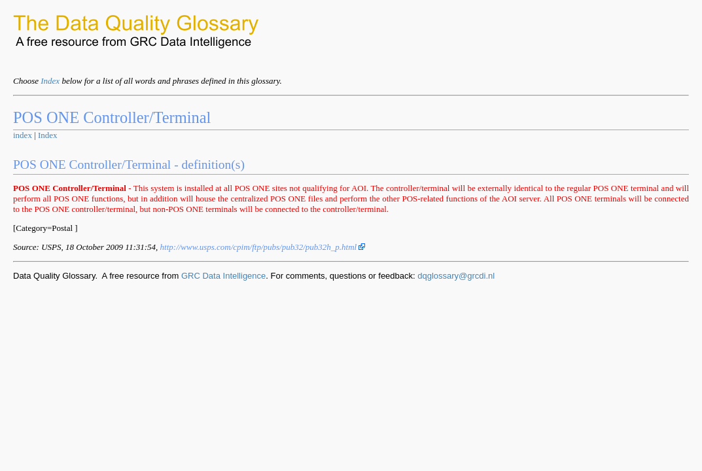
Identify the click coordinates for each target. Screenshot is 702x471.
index (22, 135)
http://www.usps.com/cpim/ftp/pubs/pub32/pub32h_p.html (263, 247)
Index (50, 81)
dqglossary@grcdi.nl (456, 276)
